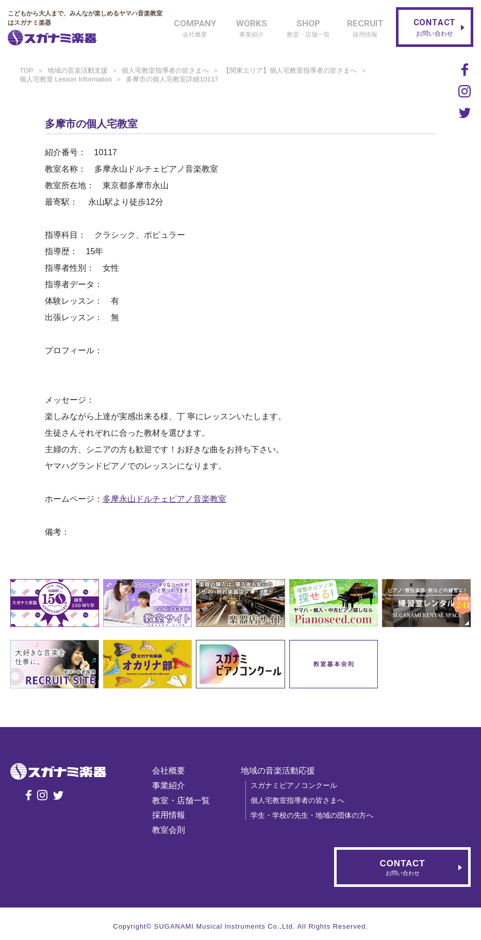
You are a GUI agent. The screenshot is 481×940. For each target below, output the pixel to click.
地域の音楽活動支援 (77, 70)
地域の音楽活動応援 (278, 770)
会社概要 (168, 770)
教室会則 (168, 830)
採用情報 (168, 815)
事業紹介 (168, 785)
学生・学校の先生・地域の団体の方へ (312, 815)
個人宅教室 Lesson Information (66, 79)
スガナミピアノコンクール (294, 785)
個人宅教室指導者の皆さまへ (165, 70)
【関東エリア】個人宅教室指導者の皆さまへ (290, 70)
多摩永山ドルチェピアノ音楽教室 (164, 498)
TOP (27, 70)
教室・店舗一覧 (181, 800)
